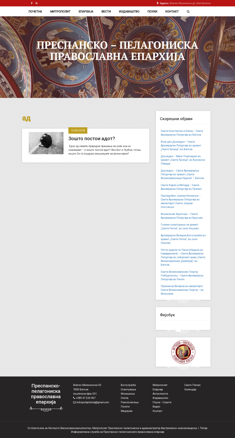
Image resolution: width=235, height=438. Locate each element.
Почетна (35, 11)
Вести (106, 11)
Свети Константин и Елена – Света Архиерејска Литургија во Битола (182, 132)
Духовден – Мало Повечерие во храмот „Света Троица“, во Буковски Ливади (183, 160)
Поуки (152, 11)
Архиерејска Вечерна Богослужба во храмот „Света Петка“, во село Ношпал (183, 239)
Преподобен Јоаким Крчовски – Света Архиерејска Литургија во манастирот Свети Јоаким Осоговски (181, 201)
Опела (124, 397)
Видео (156, 406)
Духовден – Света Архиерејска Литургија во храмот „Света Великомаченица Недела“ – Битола (182, 174)
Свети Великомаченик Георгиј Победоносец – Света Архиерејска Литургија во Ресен (182, 275)
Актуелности (160, 393)
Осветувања (128, 389)
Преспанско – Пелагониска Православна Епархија (117, 50)
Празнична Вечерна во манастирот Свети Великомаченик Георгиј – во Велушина (182, 290)
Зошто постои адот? (91, 138)
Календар (190, 389)
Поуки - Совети (162, 402)
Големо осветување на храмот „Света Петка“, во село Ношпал (180, 226)
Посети (125, 406)
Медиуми (126, 411)
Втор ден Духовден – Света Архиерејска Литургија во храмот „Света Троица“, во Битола (181, 145)
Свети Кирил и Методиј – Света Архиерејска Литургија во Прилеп (181, 187)
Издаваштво (129, 11)
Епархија (86, 11)
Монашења (128, 393)
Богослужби (128, 385)
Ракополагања (130, 402)
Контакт (172, 11)
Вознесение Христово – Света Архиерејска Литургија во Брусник (182, 215)
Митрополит (60, 11)
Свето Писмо (192, 385)
